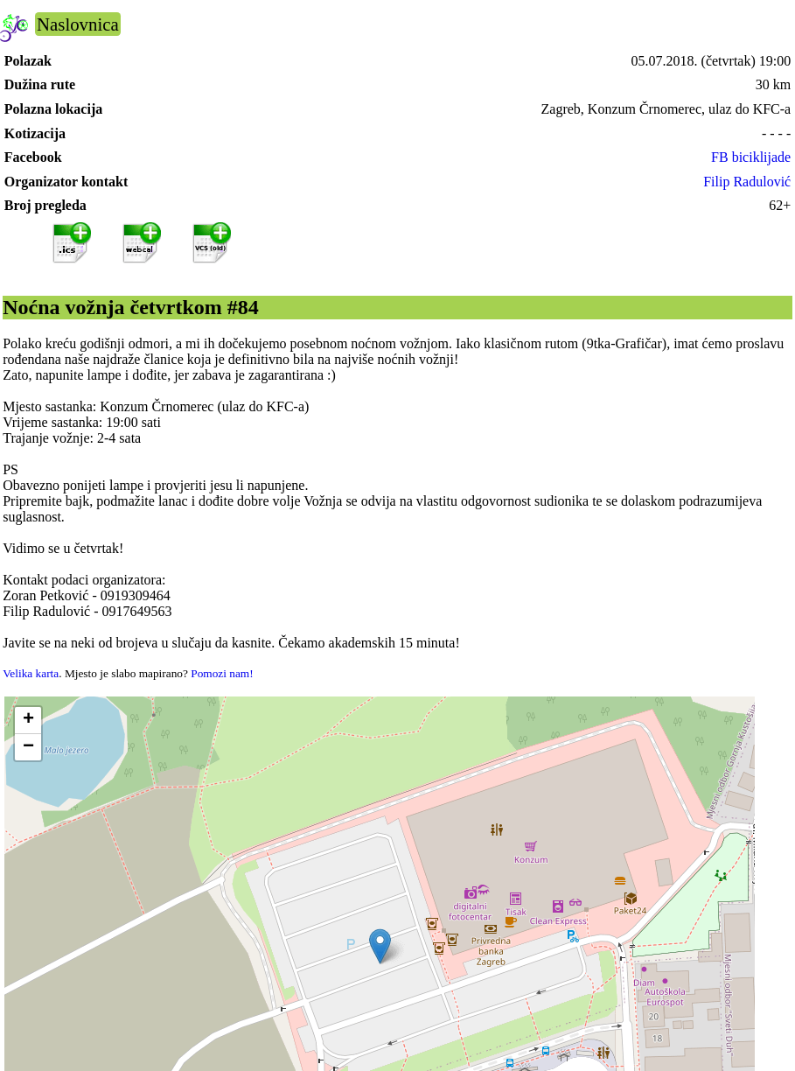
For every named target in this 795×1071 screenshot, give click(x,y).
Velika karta (31, 673)
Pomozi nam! (222, 673)
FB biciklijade (751, 157)
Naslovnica (78, 24)
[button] (380, 946)
